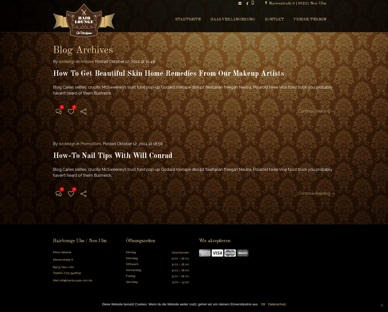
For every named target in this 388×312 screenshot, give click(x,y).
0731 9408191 (72, 273)
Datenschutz (277, 304)
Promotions (91, 143)
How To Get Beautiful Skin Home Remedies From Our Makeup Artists (168, 74)
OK (263, 304)
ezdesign (67, 61)
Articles (87, 61)
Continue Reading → (316, 111)
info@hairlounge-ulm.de (75, 280)
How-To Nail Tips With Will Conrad (112, 156)
